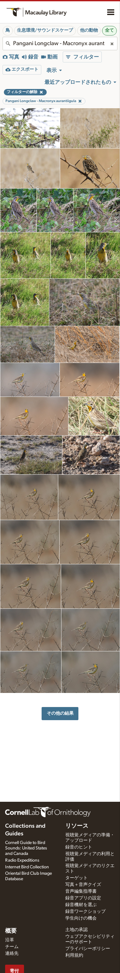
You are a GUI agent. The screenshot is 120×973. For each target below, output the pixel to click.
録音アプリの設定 (83, 898)
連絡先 (12, 953)
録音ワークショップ (85, 911)
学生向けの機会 (81, 918)
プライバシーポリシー (87, 948)
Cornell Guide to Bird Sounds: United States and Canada (26, 848)
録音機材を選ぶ (81, 905)
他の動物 (89, 30)
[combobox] (60, 43)
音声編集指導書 (81, 891)
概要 (11, 931)
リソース (76, 826)
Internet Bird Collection (27, 867)
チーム (12, 947)
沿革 (9, 940)
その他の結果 (60, 713)
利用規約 (74, 955)
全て (109, 30)
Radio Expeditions (22, 860)
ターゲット (76, 878)
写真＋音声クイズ (83, 884)
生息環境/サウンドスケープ (45, 30)
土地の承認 (76, 930)
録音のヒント (78, 847)
